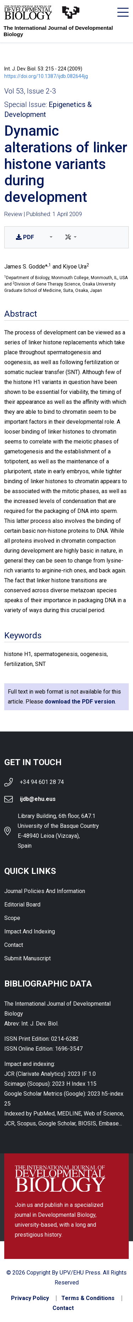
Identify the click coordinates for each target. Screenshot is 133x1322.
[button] (49, 237)
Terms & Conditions (88, 1298)
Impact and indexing (29, 931)
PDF (25, 237)
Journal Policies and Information (44, 891)
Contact (13, 945)
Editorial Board (22, 904)
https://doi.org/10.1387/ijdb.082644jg (46, 76)
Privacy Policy (30, 1298)
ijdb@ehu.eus (38, 799)
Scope (12, 918)
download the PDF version (80, 701)
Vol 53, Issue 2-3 (30, 91)
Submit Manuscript (27, 958)
